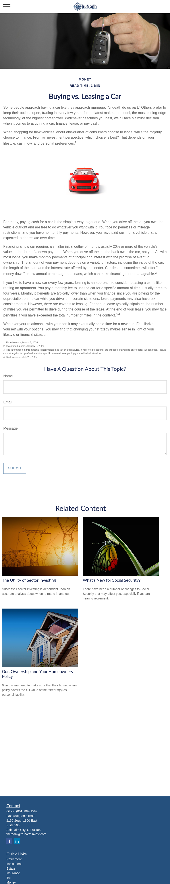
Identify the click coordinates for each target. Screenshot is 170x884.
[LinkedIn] (17, 841)
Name (8, 376)
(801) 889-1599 (26, 811)
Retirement (13, 859)
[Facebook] (9, 841)
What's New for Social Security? (112, 580)
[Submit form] (14, 468)
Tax (8, 878)
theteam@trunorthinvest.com (26, 834)
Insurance (13, 873)
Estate (10, 868)
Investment (13, 864)
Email (7, 402)
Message (10, 428)
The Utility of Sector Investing (29, 580)
